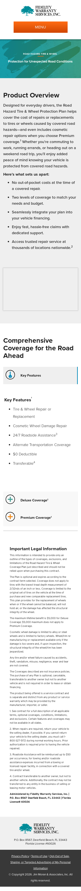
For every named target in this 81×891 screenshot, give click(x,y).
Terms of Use (39, 856)
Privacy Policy (20, 856)
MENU (40, 27)
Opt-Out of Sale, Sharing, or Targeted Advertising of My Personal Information (40, 862)
